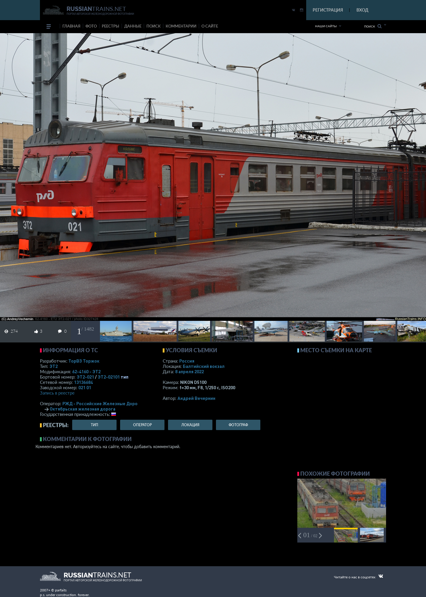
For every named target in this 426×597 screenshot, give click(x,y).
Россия (186, 360)
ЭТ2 (53, 366)
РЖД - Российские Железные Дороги (102, 403)
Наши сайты (326, 26)
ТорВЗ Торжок (83, 360)
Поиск (373, 26)
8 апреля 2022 (189, 371)
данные (132, 26)
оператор (142, 425)
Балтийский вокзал (204, 366)
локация (190, 425)
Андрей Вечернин (196, 398)
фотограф (238, 425)
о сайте (209, 26)
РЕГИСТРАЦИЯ (328, 9)
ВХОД (362, 9)
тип (124, 376)
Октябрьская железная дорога (82, 408)
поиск (153, 26)
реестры (110, 26)
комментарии (181, 26)
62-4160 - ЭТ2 (86, 371)
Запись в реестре (57, 392)
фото (91, 26)
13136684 (83, 382)
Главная (71, 26)
